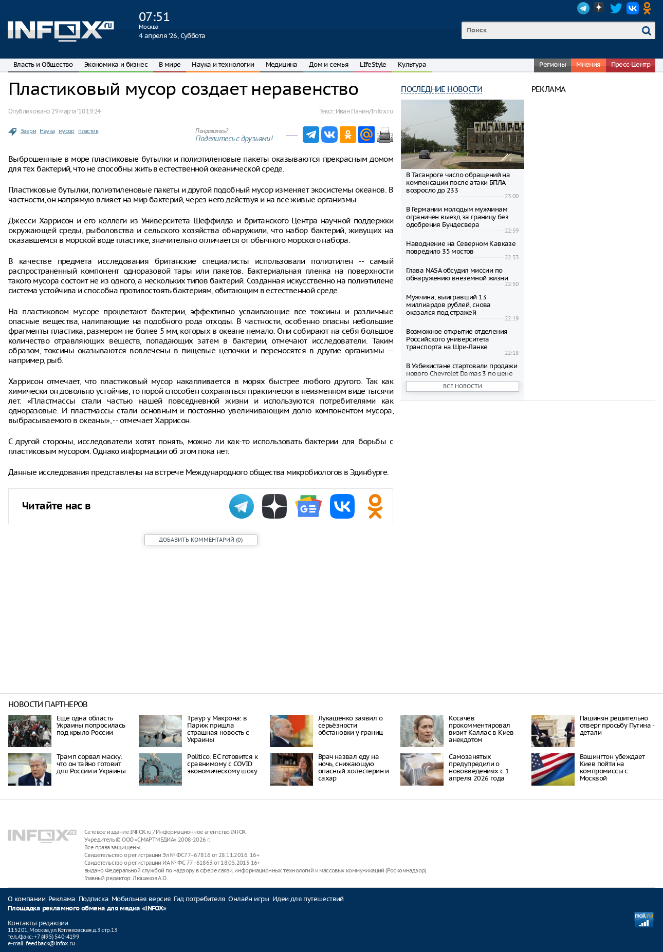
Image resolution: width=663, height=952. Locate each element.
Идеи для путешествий (308, 899)
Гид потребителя (199, 899)
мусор (67, 131)
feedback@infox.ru (50, 943)
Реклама (62, 899)
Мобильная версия (141, 899)
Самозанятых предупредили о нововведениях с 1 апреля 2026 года (479, 767)
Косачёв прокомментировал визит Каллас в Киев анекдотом (481, 729)
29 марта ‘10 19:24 (75, 111)
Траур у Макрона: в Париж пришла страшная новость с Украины (218, 729)
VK (633, 8)
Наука (47, 131)
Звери (28, 131)
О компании (26, 899)
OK (649, 8)
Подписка (93, 899)
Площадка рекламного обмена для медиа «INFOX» (87, 908)
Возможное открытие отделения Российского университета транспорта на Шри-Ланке (456, 339)
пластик (88, 131)
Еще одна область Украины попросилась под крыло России (91, 725)
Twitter (616, 8)
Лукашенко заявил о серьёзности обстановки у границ (350, 725)
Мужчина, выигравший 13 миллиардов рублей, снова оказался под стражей (448, 305)
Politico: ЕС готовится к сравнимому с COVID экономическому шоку (222, 763)
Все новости (462, 386)
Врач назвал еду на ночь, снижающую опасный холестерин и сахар (353, 767)
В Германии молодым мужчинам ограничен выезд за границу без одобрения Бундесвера (457, 217)
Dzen (600, 8)
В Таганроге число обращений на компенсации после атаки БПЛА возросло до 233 (458, 182)
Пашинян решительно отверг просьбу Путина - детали (617, 725)
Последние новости (441, 89)
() (201, 539)
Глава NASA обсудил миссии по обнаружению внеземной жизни (457, 274)
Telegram (583, 8)
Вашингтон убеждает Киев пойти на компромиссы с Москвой (612, 767)
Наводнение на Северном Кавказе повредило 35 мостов (460, 247)
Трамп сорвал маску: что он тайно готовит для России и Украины (91, 763)
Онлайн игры (248, 899)
